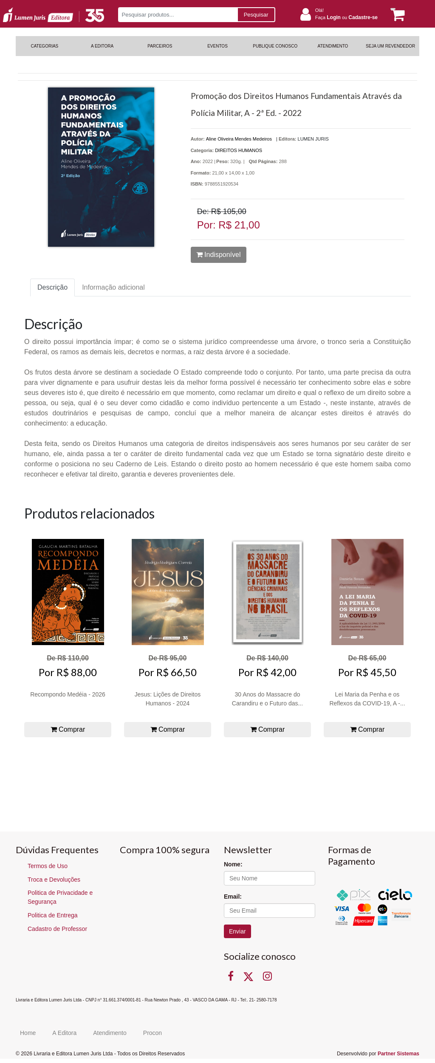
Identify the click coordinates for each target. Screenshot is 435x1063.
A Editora (64, 1032)
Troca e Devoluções (54, 879)
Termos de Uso (48, 866)
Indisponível (218, 254)
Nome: (233, 864)
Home (28, 1032)
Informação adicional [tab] (113, 287)
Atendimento (110, 1032)
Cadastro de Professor (57, 928)
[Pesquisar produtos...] (177, 14)
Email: (233, 896)
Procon (152, 1032)
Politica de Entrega (53, 915)
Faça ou (346, 17)
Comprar (68, 729)
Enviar (237, 931)
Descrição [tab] (52, 287)
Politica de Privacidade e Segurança (60, 897)
